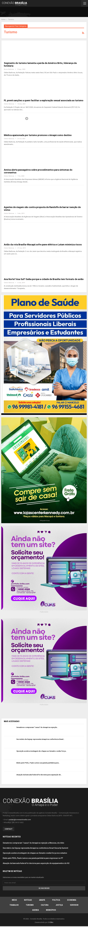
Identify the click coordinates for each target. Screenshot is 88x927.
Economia (71, 900)
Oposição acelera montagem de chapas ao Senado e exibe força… (41, 751)
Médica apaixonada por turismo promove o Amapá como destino (38, 135)
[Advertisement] (57, 12)
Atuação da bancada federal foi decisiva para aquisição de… (39, 775)
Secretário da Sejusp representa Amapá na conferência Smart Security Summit (35, 848)
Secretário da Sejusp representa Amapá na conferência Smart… (40, 739)
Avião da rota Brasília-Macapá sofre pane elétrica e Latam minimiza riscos (43, 244)
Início (14, 900)
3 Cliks (50, 922)
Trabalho (14, 905)
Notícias (28, 900)
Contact (8, 829)
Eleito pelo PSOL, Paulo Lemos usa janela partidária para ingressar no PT (33, 858)
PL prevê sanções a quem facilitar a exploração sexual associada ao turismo (43, 100)
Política (56, 900)
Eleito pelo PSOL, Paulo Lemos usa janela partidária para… (38, 763)
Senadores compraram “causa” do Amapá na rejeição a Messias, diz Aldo (33, 843)
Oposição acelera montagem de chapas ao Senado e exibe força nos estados (35, 853)
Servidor (74, 905)
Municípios (51, 910)
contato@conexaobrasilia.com (19, 820)
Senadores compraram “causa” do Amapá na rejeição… (37, 727)
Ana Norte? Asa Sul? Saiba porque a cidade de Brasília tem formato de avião (44, 279)
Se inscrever (44, 888)
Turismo (30, 905)
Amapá (42, 900)
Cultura (44, 905)
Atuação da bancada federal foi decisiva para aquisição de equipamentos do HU (36, 863)
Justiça (59, 905)
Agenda (35, 910)
